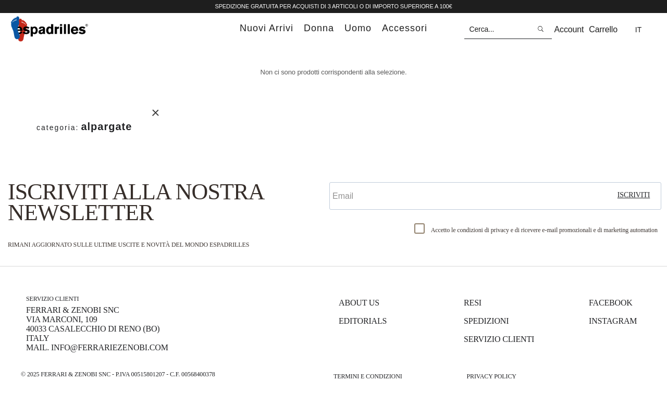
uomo (358, 28)
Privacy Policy (491, 376)
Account (569, 29)
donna (319, 28)
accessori (404, 28)
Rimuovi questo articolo (155, 112)
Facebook (611, 302)
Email (342, 173)
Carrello (603, 29)
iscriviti (633, 195)
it (638, 30)
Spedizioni (486, 320)
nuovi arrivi (266, 28)
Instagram (613, 320)
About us (359, 302)
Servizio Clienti (499, 339)
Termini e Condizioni (368, 376)
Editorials (363, 320)
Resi (472, 302)
